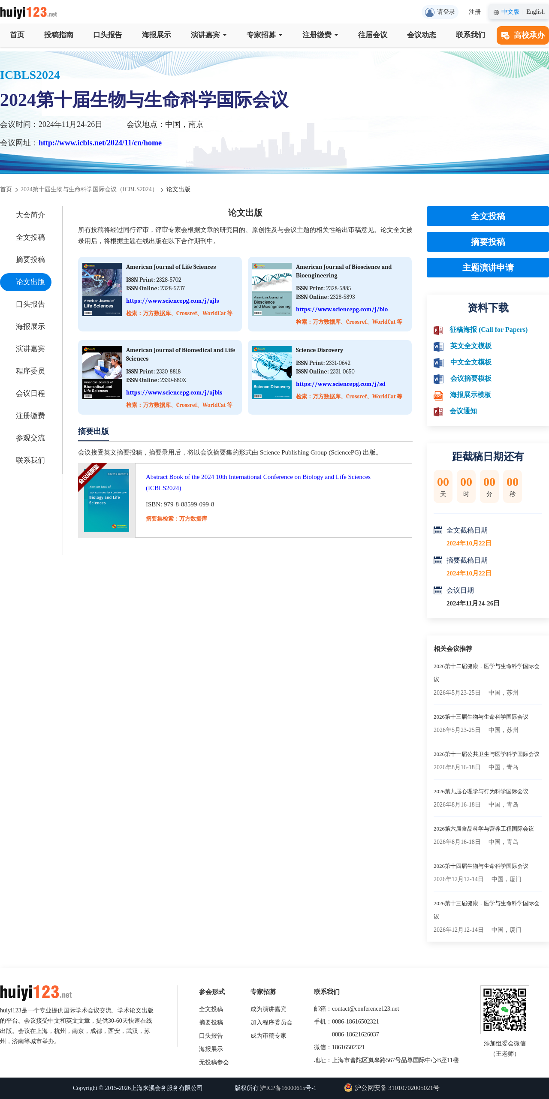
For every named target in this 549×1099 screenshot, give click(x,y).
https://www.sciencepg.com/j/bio (342, 309)
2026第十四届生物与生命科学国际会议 (481, 866)
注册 (475, 12)
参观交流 (30, 438)
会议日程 (30, 393)
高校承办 (523, 35)
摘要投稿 (30, 260)
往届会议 (372, 35)
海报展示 (156, 35)
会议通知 (463, 411)
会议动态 (421, 35)
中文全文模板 (471, 362)
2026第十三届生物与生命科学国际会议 (481, 717)
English (535, 12)
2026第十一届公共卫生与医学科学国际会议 (487, 754)
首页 (17, 35)
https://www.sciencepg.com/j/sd (341, 384)
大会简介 (30, 215)
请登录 (440, 12)
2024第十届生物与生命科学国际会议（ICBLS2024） (89, 189)
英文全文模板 (471, 345)
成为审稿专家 (268, 1036)
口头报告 (107, 35)
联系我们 (470, 35)
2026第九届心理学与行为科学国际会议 (481, 791)
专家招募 (265, 35)
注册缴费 (320, 35)
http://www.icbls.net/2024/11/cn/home (100, 143)
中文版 (510, 12)
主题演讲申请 (488, 267)
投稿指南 (58, 35)
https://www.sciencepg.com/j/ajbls (174, 392)
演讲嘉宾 (209, 35)
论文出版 (30, 282)
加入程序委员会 (271, 1022)
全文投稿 (30, 237)
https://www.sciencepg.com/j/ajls (172, 300)
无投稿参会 (214, 1062)
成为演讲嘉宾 (268, 1009)
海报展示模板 (470, 394)
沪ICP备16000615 (282, 1088)
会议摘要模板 (471, 378)
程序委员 (30, 371)
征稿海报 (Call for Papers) (488, 329)
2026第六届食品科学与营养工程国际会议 (484, 828)
